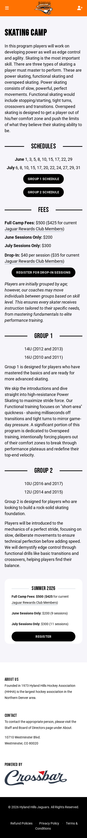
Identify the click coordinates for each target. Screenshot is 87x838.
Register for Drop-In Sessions (43, 272)
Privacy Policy (49, 823)
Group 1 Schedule (43, 179)
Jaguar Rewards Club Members (34, 228)
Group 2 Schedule (43, 192)
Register (43, 636)
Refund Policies (21, 823)
